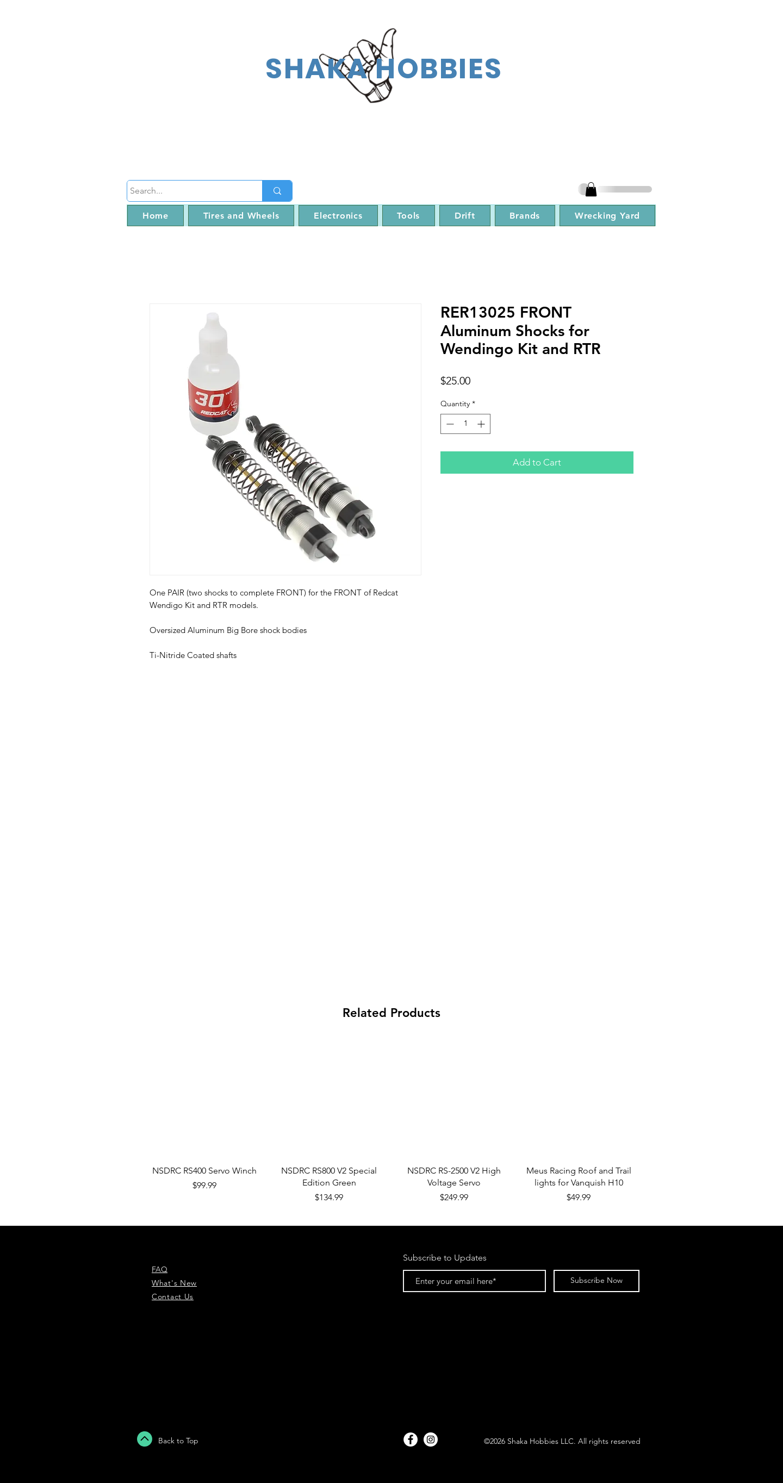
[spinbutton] (465, 423)
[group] (391, 1129)
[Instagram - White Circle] (431, 1439)
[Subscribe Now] (596, 1281)
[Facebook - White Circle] (410, 1439)
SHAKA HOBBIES (383, 68)
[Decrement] (449, 423)
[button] (591, 189)
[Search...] (184, 191)
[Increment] (482, 423)
